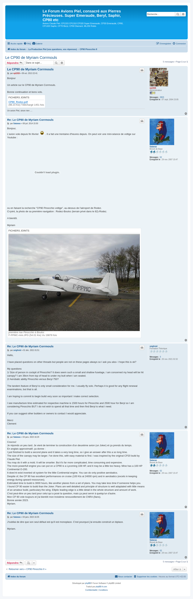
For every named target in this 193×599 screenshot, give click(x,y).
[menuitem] (27, 43)
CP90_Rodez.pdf (18, 102)
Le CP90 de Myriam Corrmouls (31, 57)
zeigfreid (153, 346)
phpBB (88, 583)
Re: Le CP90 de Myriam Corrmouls (30, 119)
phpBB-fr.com (101, 587)
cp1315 (153, 88)
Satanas (153, 147)
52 (161, 157)
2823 (162, 97)
